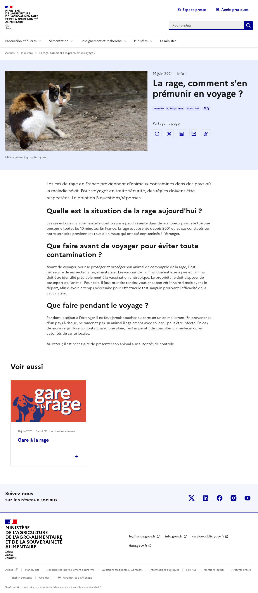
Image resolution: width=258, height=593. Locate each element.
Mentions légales (214, 570)
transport (193, 108)
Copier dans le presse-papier (206, 133)
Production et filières (20, 41)
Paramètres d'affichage (77, 578)
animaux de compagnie (168, 108)
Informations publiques (164, 570)
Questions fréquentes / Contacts (122, 570)
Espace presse (194, 9)
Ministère (141, 41)
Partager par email (193, 133)
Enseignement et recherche (101, 41)
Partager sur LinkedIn (181, 133)
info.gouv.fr (174, 536)
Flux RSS (191, 570)
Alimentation (58, 41)
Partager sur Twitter (169, 133)
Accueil (10, 53)
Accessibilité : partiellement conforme (71, 570)
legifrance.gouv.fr (142, 536)
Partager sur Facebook (157, 133)
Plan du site (32, 570)
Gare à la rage (33, 440)
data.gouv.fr (138, 545)
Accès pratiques (234, 9)
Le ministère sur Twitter (191, 498)
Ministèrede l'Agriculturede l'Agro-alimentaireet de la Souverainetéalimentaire (21, 16)
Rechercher (248, 25)
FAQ (206, 108)
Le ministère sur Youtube (247, 498)
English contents (22, 578)
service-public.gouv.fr (208, 536)
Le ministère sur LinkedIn (205, 498)
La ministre (168, 41)
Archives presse (241, 570)
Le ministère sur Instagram (233, 498)
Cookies (44, 578)
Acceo (9, 570)
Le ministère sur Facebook (219, 498)
